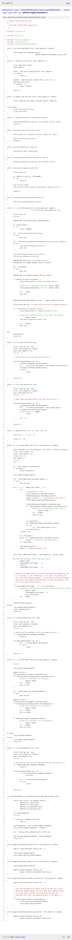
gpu (5, 12)
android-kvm (7, 9)
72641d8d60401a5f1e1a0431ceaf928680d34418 (40, 9)
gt (20, 12)
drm (10, 12)
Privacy (17, 937)
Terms (23, 937)
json (68, 937)
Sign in (68, 3)
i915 (15, 12)
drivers (67, 9)
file (43, 17)
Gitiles (12, 937)
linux (17, 9)
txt (63, 937)
